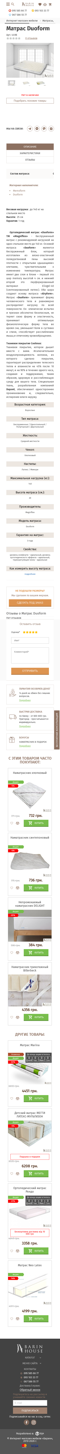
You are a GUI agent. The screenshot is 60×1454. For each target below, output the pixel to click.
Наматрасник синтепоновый (29, 837)
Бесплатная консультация (56, 730)
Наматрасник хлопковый (30, 773)
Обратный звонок (30, 1390)
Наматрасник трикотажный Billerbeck (29, 968)
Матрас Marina (30, 1045)
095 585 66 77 (31, 1373)
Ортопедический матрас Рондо (29, 1189)
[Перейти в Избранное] (40, 4)
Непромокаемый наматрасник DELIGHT (29, 903)
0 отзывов (31, 38)
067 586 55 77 (31, 1381)
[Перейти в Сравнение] (45, 4)
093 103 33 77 (31, 1377)
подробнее (30, 574)
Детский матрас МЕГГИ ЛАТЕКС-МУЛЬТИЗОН (30, 1114)
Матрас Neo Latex (30, 1265)
